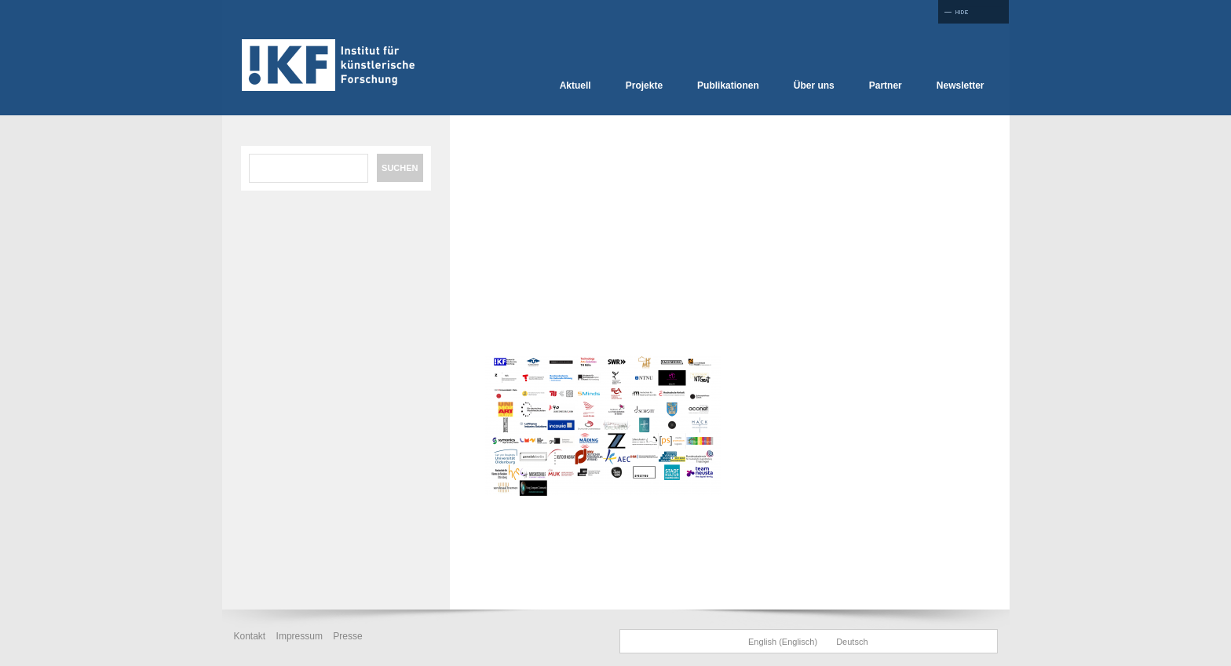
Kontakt (250, 636)
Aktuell (575, 85)
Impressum (299, 636)
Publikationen (728, 85)
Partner (885, 85)
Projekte (644, 85)
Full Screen (973, 12)
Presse (347, 636)
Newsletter (960, 85)
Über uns (814, 85)
